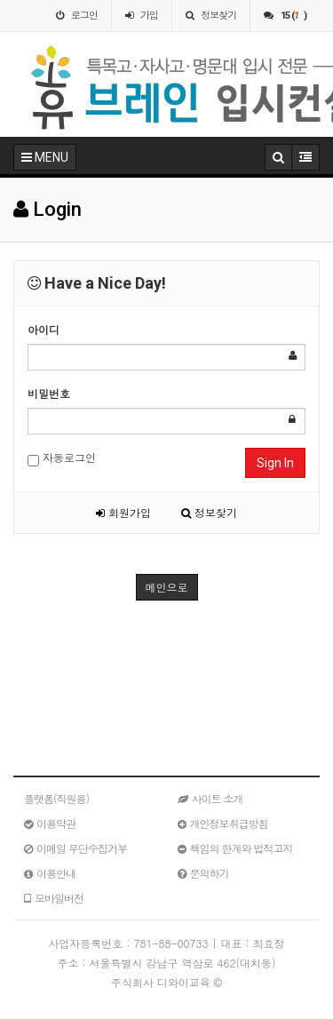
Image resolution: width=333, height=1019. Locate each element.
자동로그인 (62, 458)
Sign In (275, 463)
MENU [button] (44, 157)
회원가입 (123, 512)
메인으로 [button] (167, 586)
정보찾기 (209, 512)
